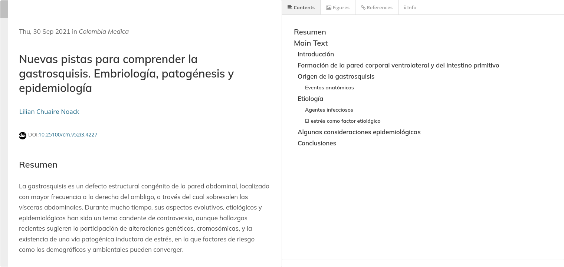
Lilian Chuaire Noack (49, 111)
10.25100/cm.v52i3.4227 (68, 134)
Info (410, 7)
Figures (338, 7)
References (377, 7)
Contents (301, 7)
